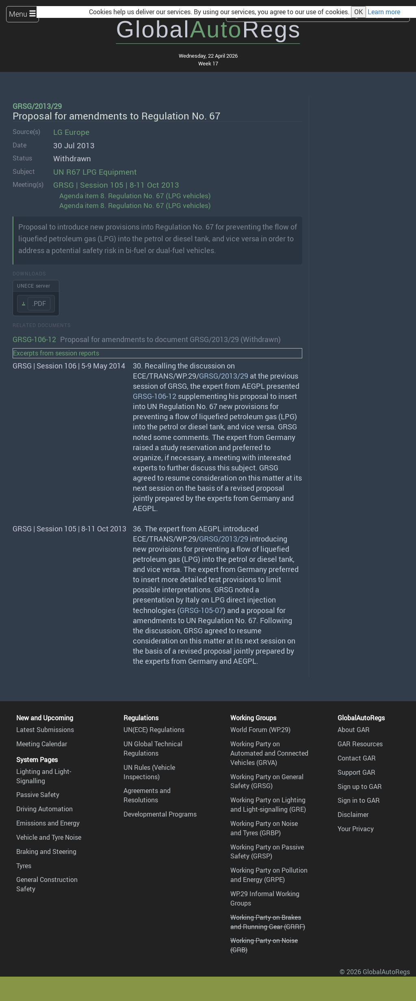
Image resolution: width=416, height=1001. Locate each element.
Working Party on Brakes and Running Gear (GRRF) (267, 922)
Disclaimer (353, 814)
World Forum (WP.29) (260, 729)
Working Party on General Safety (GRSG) (266, 781)
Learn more (384, 11)
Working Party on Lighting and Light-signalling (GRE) (268, 804)
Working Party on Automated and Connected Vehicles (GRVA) (269, 753)
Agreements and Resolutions (147, 795)
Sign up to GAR (360, 786)
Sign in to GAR (359, 800)
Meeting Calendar (41, 743)
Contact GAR (357, 758)
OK (358, 11)
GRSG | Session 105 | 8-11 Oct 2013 (116, 185)
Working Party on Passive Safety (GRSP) (267, 852)
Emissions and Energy (48, 823)
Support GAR (356, 772)
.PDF (39, 303)
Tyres (23, 865)
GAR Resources (360, 743)
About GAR (354, 729)
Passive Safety (37, 794)
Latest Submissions (45, 729)
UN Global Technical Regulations (153, 748)
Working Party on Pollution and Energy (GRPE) (269, 875)
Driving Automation (44, 808)
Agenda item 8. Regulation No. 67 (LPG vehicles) (135, 195)
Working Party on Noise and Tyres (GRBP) (264, 828)
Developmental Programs (160, 814)
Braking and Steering (46, 851)
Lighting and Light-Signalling (43, 776)
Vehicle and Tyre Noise (48, 837)
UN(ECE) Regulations (154, 729)
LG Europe (71, 132)
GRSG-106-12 (34, 339)
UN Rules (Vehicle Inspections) (149, 772)
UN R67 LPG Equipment (95, 172)
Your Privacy (356, 828)
